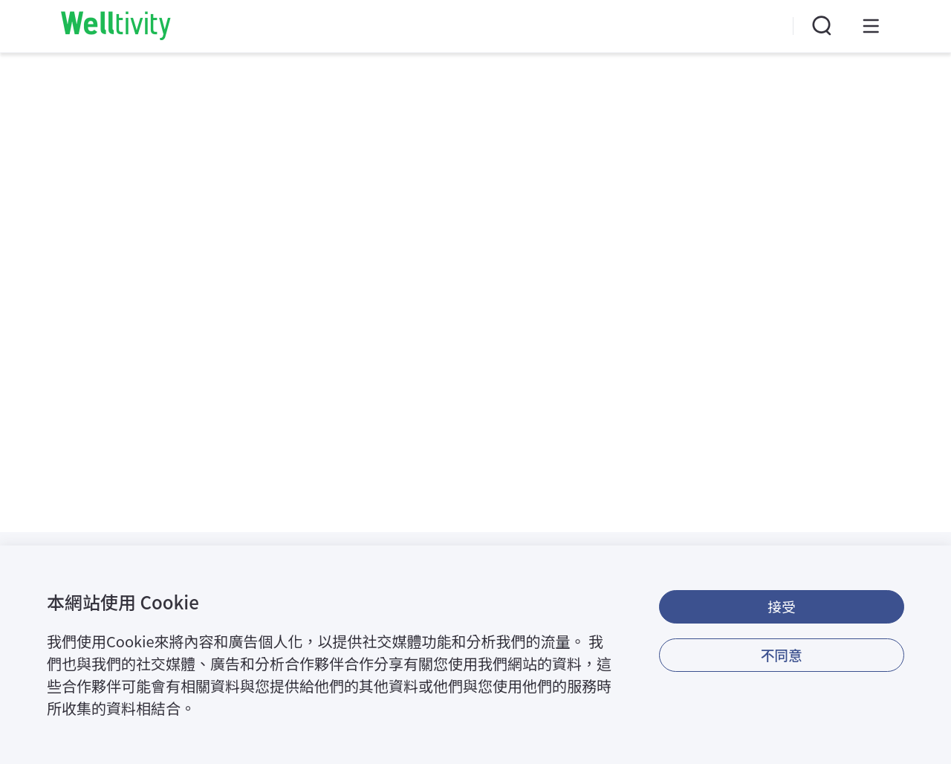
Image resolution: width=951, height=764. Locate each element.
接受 (781, 606)
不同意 (781, 654)
